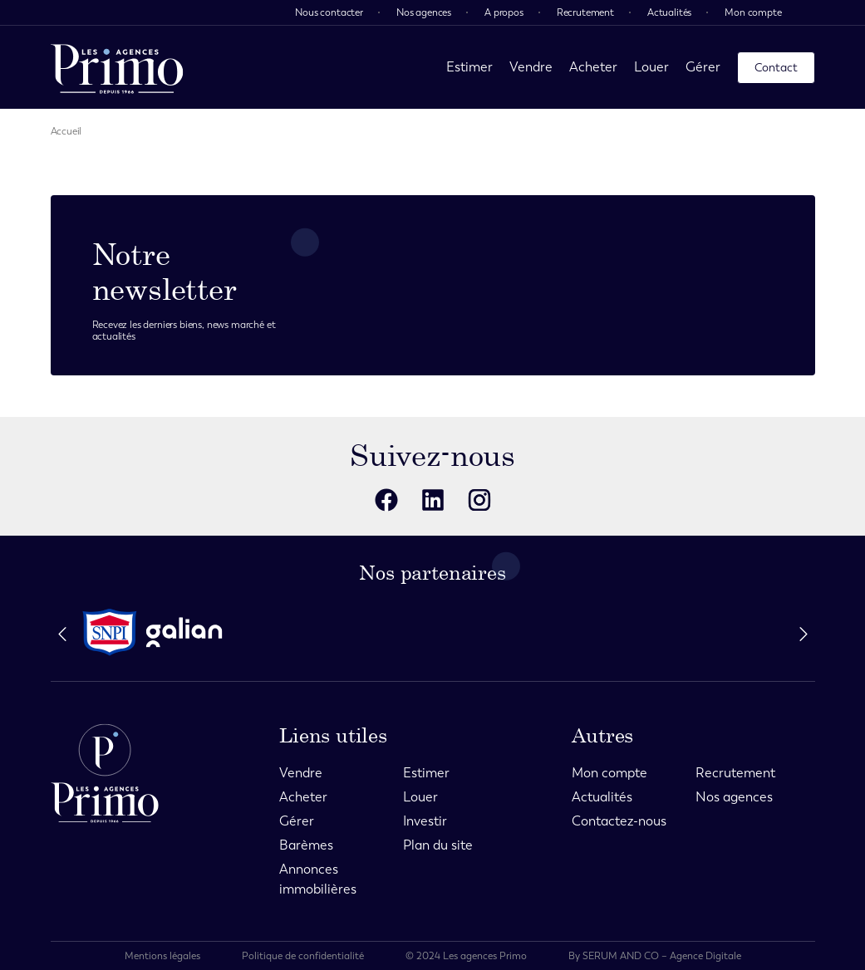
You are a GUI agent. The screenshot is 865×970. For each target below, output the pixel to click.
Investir (425, 821)
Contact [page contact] (776, 68)
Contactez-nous (619, 821)
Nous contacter (329, 12)
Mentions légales (162, 956)
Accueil (66, 131)
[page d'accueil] (117, 67)
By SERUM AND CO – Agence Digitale (654, 956)
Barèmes (306, 845)
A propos (503, 12)
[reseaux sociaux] (386, 500)
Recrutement (585, 12)
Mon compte (753, 12)
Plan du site (438, 845)
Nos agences (423, 12)
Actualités (669, 12)
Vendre (531, 67)
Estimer (469, 67)
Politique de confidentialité (303, 956)
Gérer (703, 67)
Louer (651, 67)
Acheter (593, 67)
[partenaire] (109, 632)
